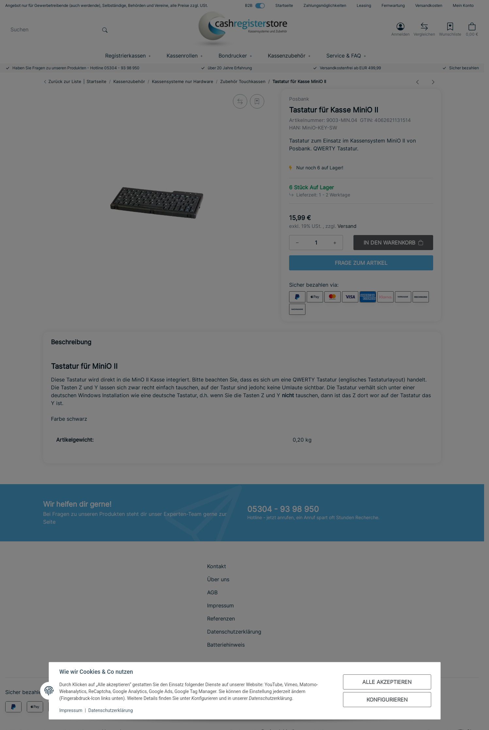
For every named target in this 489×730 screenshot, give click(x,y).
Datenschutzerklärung (110, 710)
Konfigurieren (387, 699)
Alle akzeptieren (387, 682)
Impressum (70, 710)
